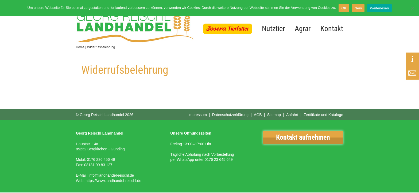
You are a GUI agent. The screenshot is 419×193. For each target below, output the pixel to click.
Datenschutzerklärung (230, 115)
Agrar (303, 28)
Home (80, 47)
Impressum (197, 115)
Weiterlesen (379, 8)
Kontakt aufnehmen (303, 137)
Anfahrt (292, 115)
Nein (358, 8)
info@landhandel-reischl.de (111, 175)
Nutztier (273, 28)
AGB (258, 115)
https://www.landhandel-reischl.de (113, 181)
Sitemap (274, 115)
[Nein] (412, 8)
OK (343, 8)
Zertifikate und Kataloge (323, 115)
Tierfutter (238, 28)
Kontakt (331, 28)
